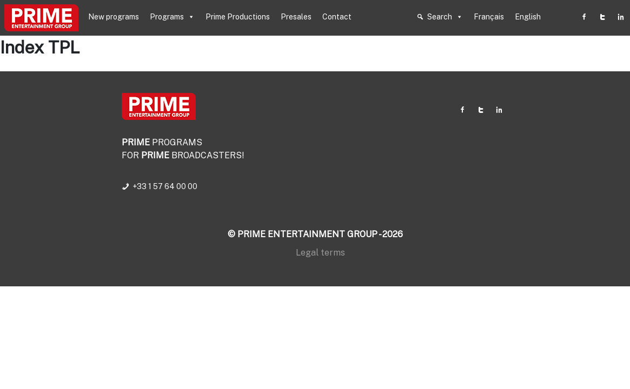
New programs (113, 16)
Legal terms (320, 252)
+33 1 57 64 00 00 (164, 186)
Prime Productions (237, 16)
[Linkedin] (621, 16)
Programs (172, 16)
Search (445, 16)
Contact (337, 16)
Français (489, 16)
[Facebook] (584, 16)
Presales (296, 16)
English (528, 16)
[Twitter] (602, 16)
